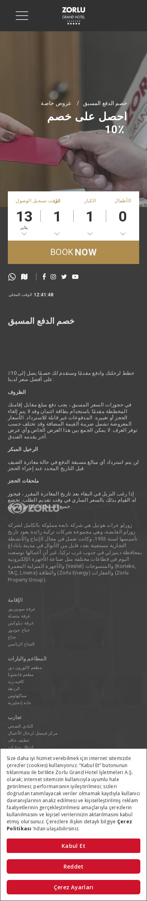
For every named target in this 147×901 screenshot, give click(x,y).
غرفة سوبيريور (21, 609)
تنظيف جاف (18, 740)
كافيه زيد (16, 681)
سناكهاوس (17, 695)
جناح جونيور (19, 630)
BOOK (73, 252)
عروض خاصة (56, 103)
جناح (12, 637)
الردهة (14, 688)
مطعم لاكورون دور (25, 667)
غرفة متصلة (19, 616)
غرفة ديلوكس (21, 623)
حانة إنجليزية (19, 702)
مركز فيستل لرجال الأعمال (33, 733)
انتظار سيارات (20, 747)
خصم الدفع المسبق (105, 103)
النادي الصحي (20, 726)
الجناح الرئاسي (21, 644)
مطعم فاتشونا (21, 674)
